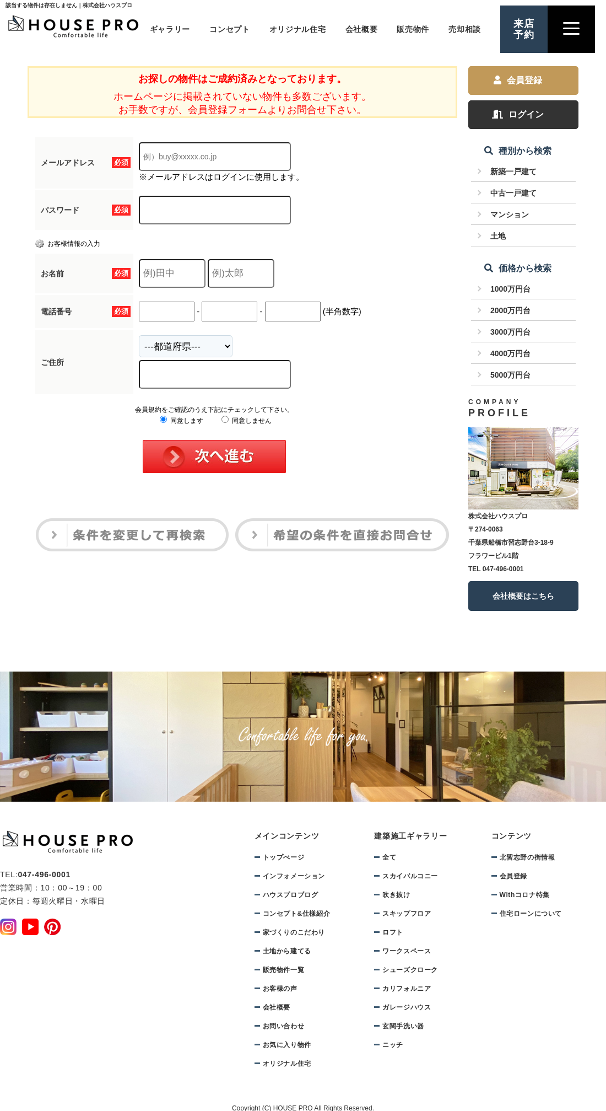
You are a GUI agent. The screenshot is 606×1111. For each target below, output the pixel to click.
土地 (498, 236)
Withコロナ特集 (525, 895)
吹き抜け (396, 895)
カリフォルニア (406, 988)
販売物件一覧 (284, 970)
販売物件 (413, 29)
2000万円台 (510, 310)
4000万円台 (510, 353)
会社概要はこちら (523, 596)
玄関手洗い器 (403, 1026)
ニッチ (392, 1045)
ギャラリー (170, 29)
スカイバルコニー (410, 876)
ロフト (392, 932)
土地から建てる (287, 951)
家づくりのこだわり (294, 932)
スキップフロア (406, 913)
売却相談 (464, 29)
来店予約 (523, 29)
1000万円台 (510, 289)
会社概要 (361, 29)
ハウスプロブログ (290, 895)
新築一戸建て (513, 171)
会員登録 (518, 80)
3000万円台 (510, 332)
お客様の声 (280, 988)
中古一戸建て (513, 193)
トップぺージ (284, 857)
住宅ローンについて (531, 913)
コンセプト (229, 29)
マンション (509, 214)
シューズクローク (410, 970)
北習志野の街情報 (527, 857)
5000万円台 (510, 375)
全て (389, 857)
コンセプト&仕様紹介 (297, 913)
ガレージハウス (406, 1007)
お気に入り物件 (287, 1045)
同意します (181, 421)
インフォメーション (294, 876)
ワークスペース (406, 951)
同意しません (246, 421)
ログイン (518, 114)
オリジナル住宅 (297, 29)
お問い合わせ (284, 1026)
